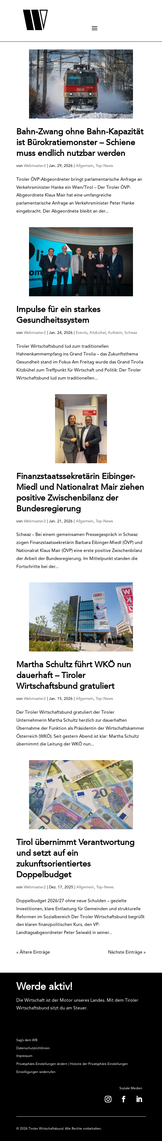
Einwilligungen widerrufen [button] (36, 1072)
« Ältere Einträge (33, 952)
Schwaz (130, 333)
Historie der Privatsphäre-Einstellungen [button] (99, 1064)
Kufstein (115, 333)
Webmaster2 (35, 166)
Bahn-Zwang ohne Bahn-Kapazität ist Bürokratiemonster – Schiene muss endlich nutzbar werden (79, 143)
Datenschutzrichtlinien (33, 1048)
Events (81, 333)
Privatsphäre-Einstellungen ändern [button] (41, 1064)
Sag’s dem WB (27, 1040)
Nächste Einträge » (127, 952)
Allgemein (84, 166)
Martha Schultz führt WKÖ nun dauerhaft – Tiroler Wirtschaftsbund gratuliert (73, 676)
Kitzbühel (98, 333)
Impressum (24, 1056)
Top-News (104, 166)
